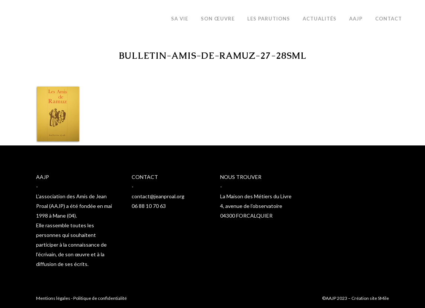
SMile (383, 298)
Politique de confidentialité (100, 298)
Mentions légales (53, 298)
